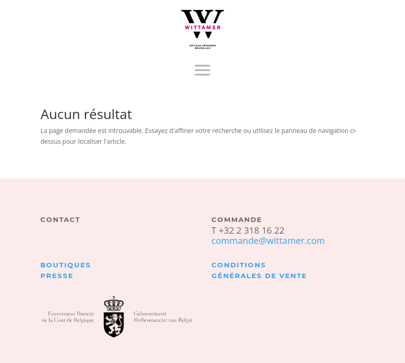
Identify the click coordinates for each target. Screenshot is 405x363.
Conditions (238, 265)
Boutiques (65, 265)
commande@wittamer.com (268, 241)
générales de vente (259, 275)
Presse (57, 275)
